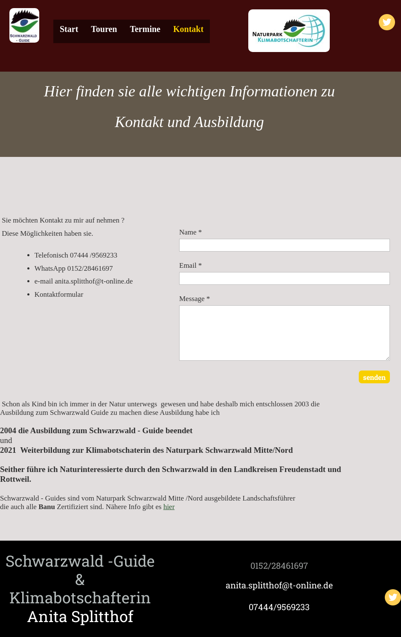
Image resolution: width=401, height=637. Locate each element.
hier (168, 507)
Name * (190, 232)
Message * (194, 299)
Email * (190, 265)
